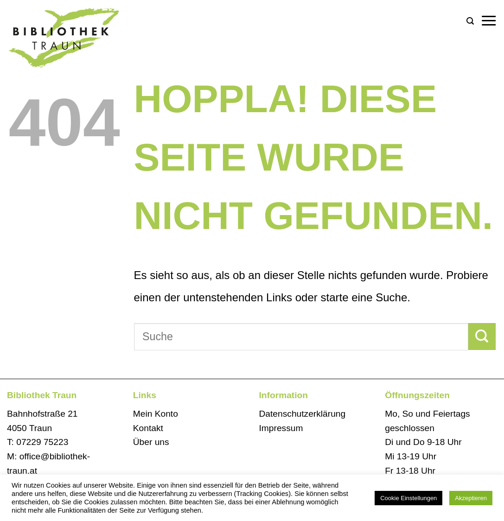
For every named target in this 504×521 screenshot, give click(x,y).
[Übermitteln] (482, 336)
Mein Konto (155, 414)
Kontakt (148, 428)
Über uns (151, 442)
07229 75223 (42, 442)
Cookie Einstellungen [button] (408, 498)
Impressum (281, 428)
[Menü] (488, 21)
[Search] (470, 21)
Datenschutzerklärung (302, 414)
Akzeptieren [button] (471, 498)
